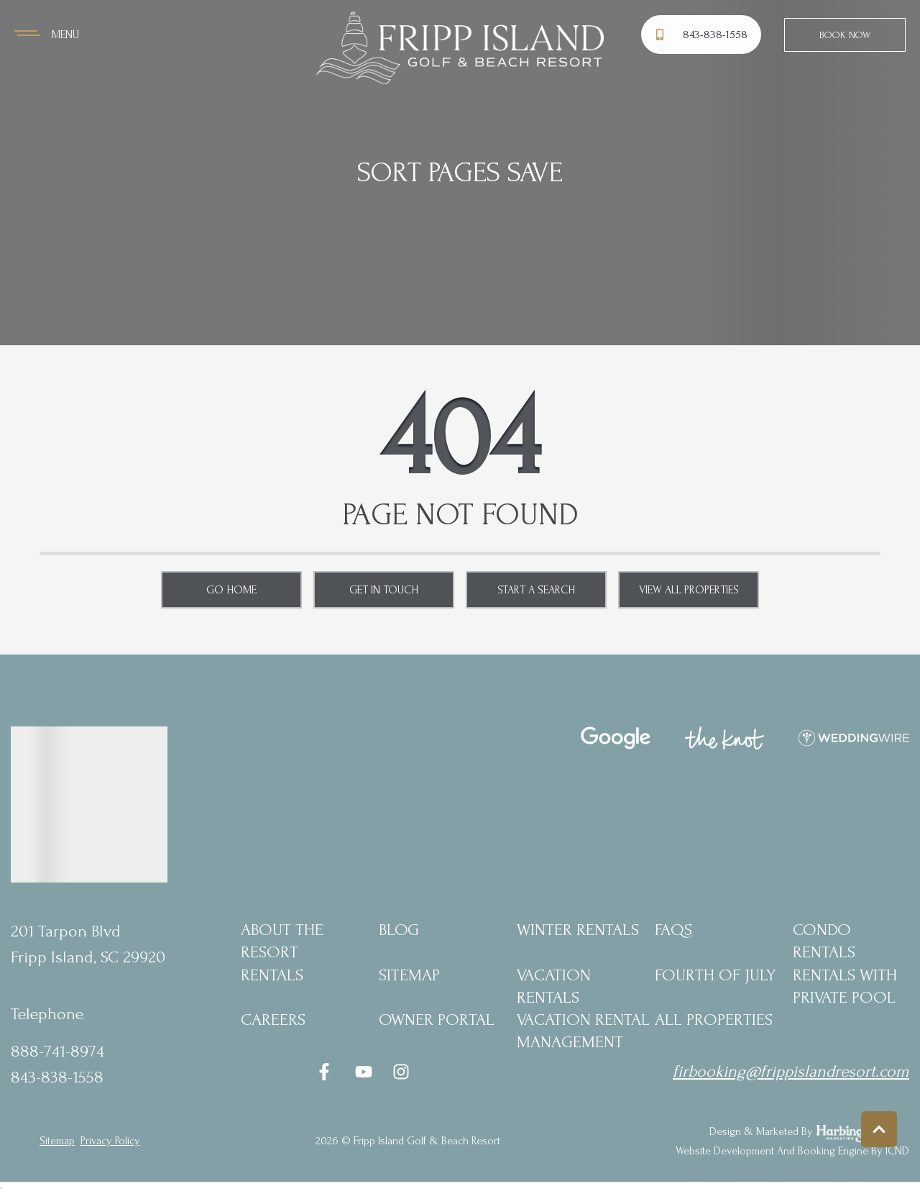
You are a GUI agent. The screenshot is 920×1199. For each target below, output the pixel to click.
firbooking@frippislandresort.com (791, 1071)
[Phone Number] (703, 34)
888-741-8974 (57, 1051)
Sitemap (409, 975)
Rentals (272, 975)
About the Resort (282, 941)
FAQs (673, 929)
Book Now (844, 34)
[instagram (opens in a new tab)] (401, 1071)
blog (399, 929)
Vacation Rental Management (583, 1031)
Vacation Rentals (554, 986)
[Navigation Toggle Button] (46, 34)
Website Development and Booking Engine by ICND (792, 1150)
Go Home (231, 589)
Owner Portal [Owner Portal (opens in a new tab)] (436, 1019)
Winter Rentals (578, 929)
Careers (273, 1019)
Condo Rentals (824, 941)
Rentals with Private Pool (845, 986)
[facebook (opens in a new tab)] (326, 1071)
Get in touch (383, 589)
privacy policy (110, 1140)
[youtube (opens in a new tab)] (363, 1071)
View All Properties (689, 589)
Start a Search (536, 589)
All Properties (714, 1019)
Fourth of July (715, 975)
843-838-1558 (57, 1077)
